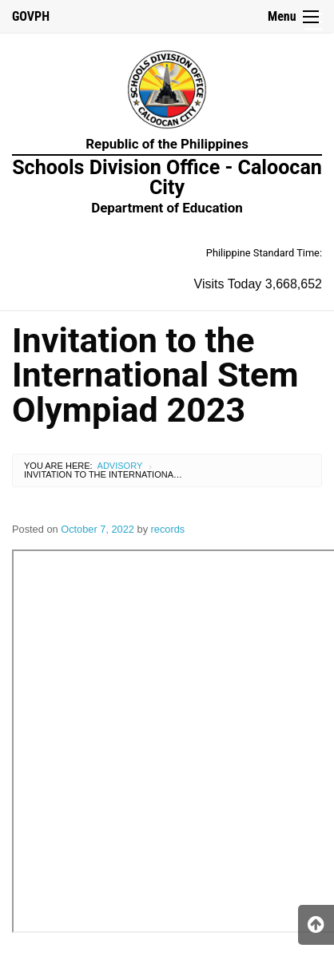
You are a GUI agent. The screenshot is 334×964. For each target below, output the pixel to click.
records (168, 529)
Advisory (120, 465)
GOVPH (31, 16)
